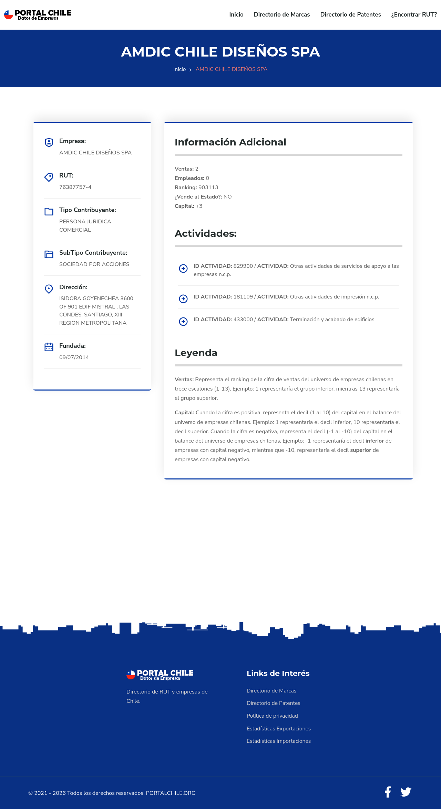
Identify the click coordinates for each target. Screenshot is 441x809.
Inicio (236, 15)
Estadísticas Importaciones (279, 740)
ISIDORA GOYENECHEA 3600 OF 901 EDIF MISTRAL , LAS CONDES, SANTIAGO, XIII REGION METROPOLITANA (97, 311)
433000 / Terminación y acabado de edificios (286, 319)
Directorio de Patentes (350, 15)
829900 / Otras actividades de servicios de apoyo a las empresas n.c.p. (294, 271)
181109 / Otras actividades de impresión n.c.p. (288, 297)
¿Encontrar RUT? (414, 15)
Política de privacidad (273, 715)
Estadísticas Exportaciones (279, 727)
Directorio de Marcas (282, 15)
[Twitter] (406, 791)
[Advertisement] (220, 565)
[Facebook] (387, 791)
